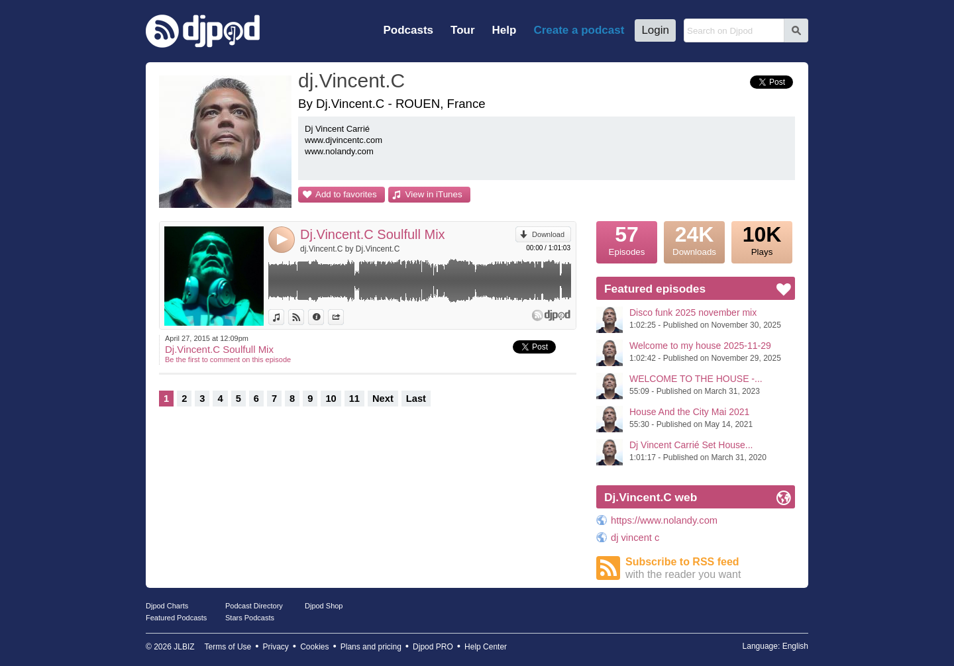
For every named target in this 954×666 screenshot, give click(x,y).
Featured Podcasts (176, 618)
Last (416, 398)
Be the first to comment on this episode (228, 359)
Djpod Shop (324, 606)
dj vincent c (635, 537)
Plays (761, 239)
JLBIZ (184, 646)
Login (655, 30)
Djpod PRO (433, 646)
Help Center (485, 646)
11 (354, 398)
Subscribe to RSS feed (710, 568)
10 (330, 398)
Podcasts (408, 30)
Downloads (694, 239)
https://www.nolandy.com (664, 520)
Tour (462, 30)
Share (343, 317)
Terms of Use (228, 646)
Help (504, 30)
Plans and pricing (371, 646)
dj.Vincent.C (351, 80)
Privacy (276, 646)
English (795, 646)
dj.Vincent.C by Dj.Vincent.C (349, 249)
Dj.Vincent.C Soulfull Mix (372, 234)
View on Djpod (303, 317)
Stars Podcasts (249, 618)
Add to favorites (346, 194)
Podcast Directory (254, 606)
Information (323, 317)
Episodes (626, 239)
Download (548, 234)
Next (383, 398)
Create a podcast (578, 30)
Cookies (314, 646)
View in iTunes (433, 194)
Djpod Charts (167, 606)
